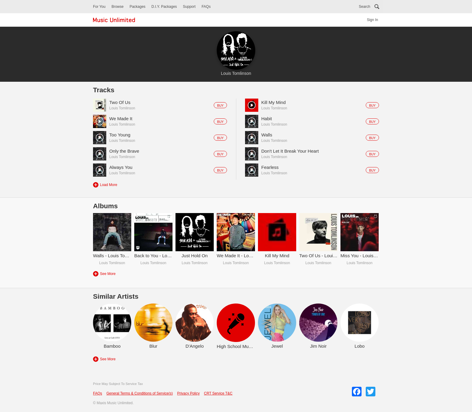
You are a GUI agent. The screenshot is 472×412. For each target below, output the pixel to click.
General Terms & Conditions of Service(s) (139, 393)
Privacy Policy (188, 393)
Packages (137, 7)
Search (364, 7)
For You (99, 7)
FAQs (206, 7)
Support (189, 7)
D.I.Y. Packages (164, 7)
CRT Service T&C (218, 393)
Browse (117, 7)
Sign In (372, 20)
